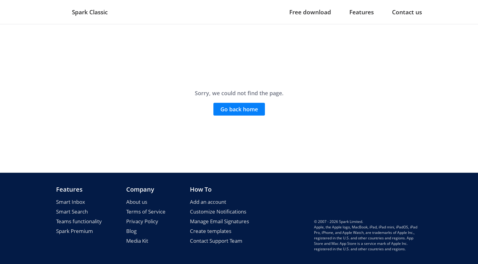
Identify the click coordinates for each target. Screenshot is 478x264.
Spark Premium (74, 231)
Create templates (210, 231)
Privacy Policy (142, 221)
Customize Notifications (218, 211)
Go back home (239, 109)
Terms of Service (146, 211)
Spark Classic (90, 12)
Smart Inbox (70, 201)
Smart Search (72, 211)
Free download (310, 12)
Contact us (407, 12)
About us (136, 201)
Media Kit (137, 240)
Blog (131, 231)
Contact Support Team (216, 240)
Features (361, 12)
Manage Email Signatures (219, 221)
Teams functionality (79, 221)
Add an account (208, 201)
